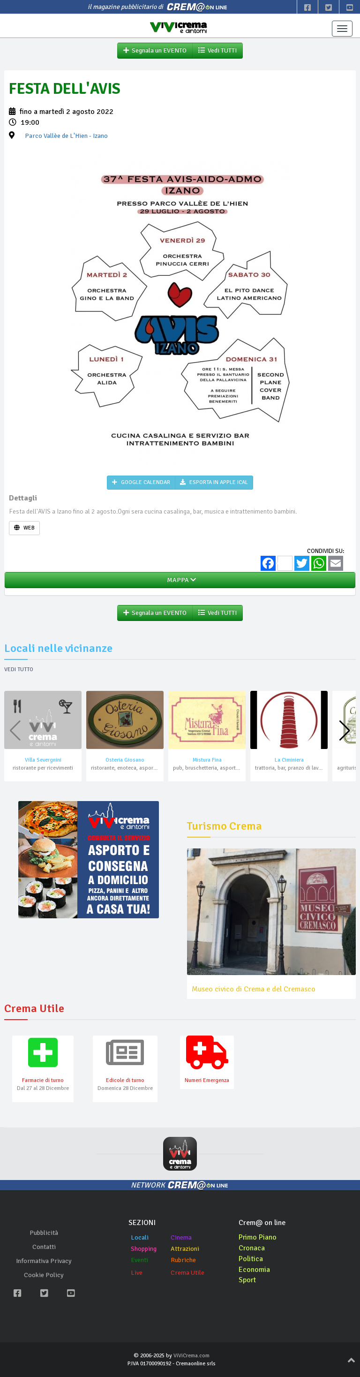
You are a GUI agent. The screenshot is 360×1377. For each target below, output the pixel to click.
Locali (140, 1237)
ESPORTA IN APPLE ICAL (214, 482)
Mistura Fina (207, 760)
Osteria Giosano (124, 760)
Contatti (44, 1247)
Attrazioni (185, 1249)
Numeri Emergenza (207, 1080)
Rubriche (183, 1260)
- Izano (66, 136)
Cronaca (252, 1248)
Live (136, 1273)
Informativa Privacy (44, 1261)
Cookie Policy (44, 1275)
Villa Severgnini (43, 760)
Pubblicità (44, 1233)
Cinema (181, 1237)
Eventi (139, 1260)
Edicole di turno (125, 1080)
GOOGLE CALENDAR (141, 482)
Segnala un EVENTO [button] (155, 50)
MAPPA (180, 580)
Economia (254, 1269)
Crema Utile (187, 1273)
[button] (344, 730)
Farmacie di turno (43, 1080)
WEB (24, 527)
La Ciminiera (289, 760)
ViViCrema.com (191, 1355)
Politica (251, 1259)
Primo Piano (258, 1237)
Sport (247, 1280)
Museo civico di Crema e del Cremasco (253, 989)
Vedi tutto (18, 669)
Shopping (144, 1249)
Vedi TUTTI (217, 50)
